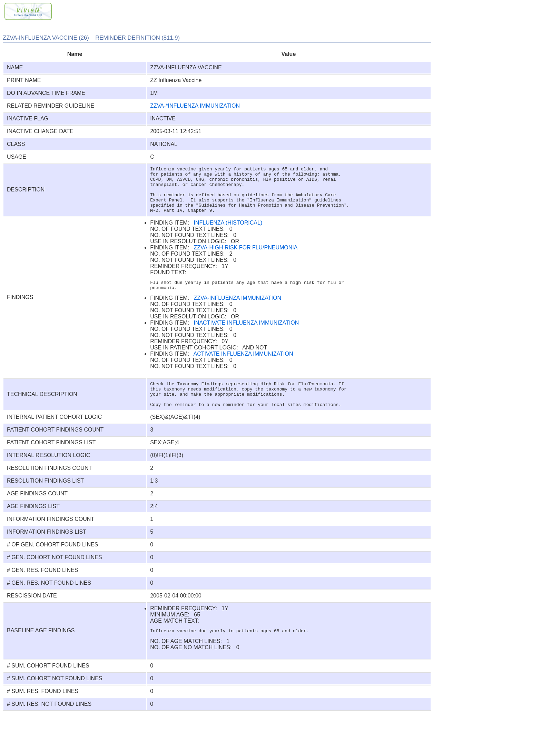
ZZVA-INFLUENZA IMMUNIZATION (237, 309)
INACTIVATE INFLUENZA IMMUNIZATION (246, 334)
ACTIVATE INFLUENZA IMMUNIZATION (243, 365)
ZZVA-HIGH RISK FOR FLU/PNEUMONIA (245, 257)
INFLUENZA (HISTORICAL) (228, 232)
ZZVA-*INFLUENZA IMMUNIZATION (195, 106)
